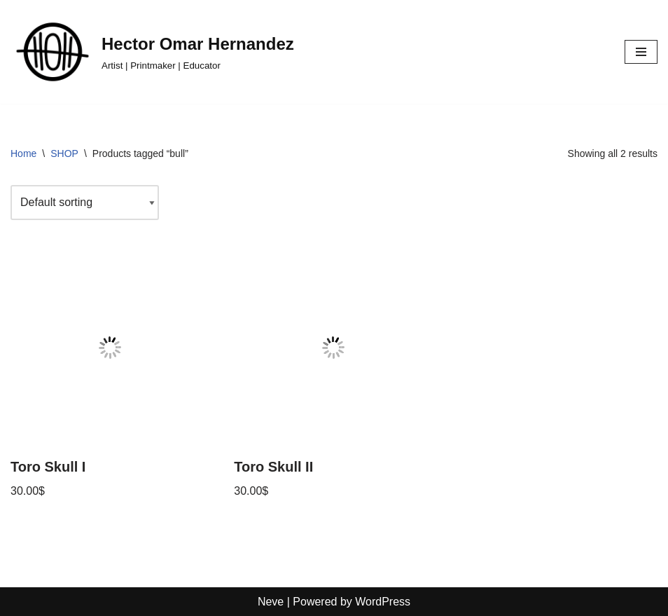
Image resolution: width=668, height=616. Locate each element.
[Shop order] (85, 202)
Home (23, 153)
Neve (271, 602)
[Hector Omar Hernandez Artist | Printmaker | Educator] (152, 52)
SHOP (64, 153)
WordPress (382, 602)
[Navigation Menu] (641, 52)
